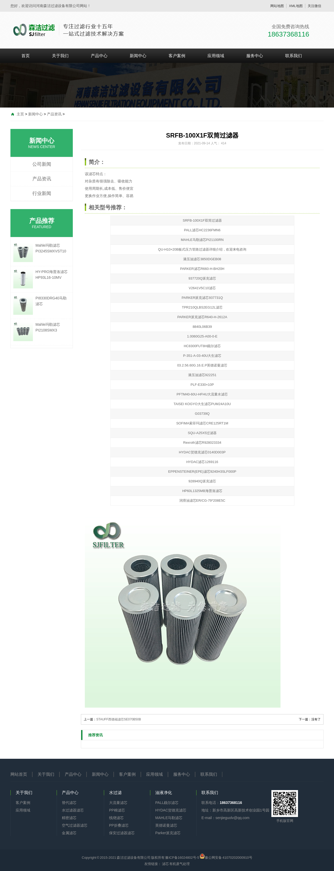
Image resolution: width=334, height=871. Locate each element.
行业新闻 (41, 193)
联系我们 (293, 56)
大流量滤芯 (118, 803)
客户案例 (177, 56)
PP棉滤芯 (117, 810)
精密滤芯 (69, 818)
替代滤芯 (69, 803)
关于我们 (60, 56)
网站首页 (18, 774)
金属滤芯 (69, 833)
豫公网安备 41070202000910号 (226, 856)
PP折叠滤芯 (119, 825)
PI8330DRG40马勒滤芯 (51, 301)
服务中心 (254, 56)
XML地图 (296, 6)
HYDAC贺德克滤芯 (170, 810)
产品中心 (99, 56)
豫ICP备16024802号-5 (182, 858)
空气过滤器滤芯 (74, 825)
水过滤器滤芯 (73, 810)
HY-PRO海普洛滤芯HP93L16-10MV (51, 275)
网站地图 (277, 6)
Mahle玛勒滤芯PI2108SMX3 (47, 327)
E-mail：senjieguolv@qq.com (225, 818)
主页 (20, 114)
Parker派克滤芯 (168, 833)
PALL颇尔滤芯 (166, 803)
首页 (25, 56)
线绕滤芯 (116, 818)
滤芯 (92, 174)
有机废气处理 (179, 864)
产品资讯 (54, 114)
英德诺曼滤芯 (166, 825)
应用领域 (215, 56)
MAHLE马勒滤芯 (168, 818)
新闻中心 (138, 56)
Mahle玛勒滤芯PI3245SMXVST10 (50, 248)
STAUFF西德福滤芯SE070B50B (118, 719)
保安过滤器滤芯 (122, 833)
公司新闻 (41, 164)
